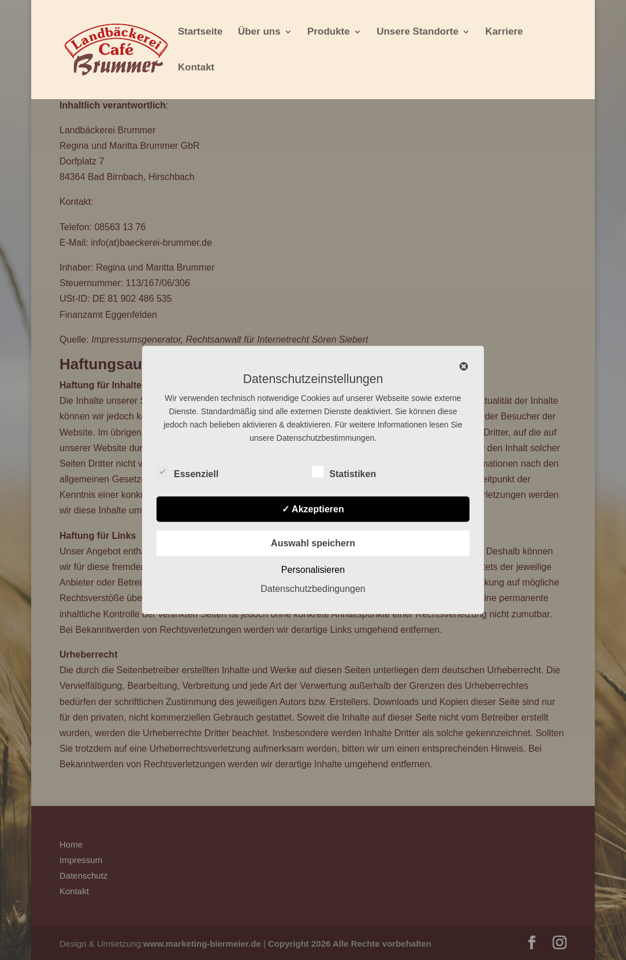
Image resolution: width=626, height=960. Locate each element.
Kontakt (196, 68)
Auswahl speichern (313, 543)
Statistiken (344, 472)
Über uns (259, 32)
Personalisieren (313, 570)
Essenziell (187, 472)
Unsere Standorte (418, 32)
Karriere (504, 32)
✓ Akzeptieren (313, 509)
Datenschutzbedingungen (312, 589)
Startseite (200, 32)
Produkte (328, 32)
